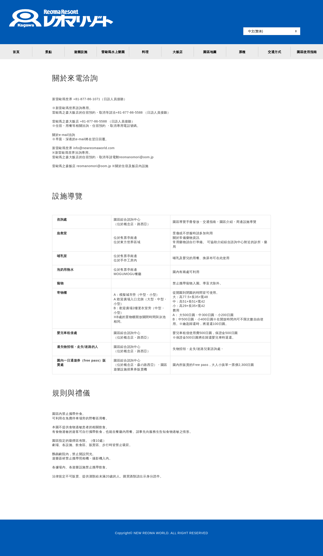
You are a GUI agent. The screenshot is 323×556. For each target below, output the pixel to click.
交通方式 (274, 52)
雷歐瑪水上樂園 (113, 52)
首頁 (16, 52)
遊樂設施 (80, 52)
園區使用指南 (307, 52)
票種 (242, 52)
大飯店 (178, 52)
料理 (145, 52)
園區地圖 (210, 52)
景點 (48, 52)
